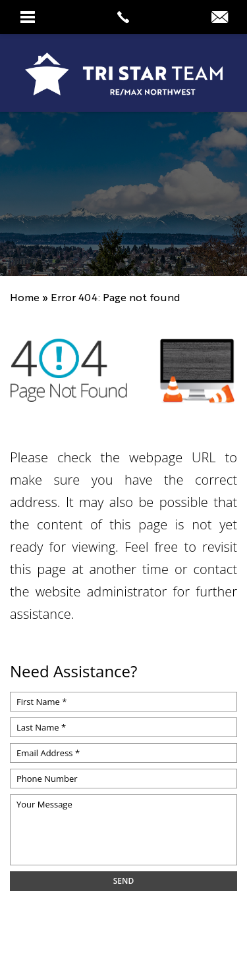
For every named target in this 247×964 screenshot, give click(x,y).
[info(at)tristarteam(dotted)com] (219, 17)
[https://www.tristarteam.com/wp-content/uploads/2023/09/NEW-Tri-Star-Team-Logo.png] (123, 74)
